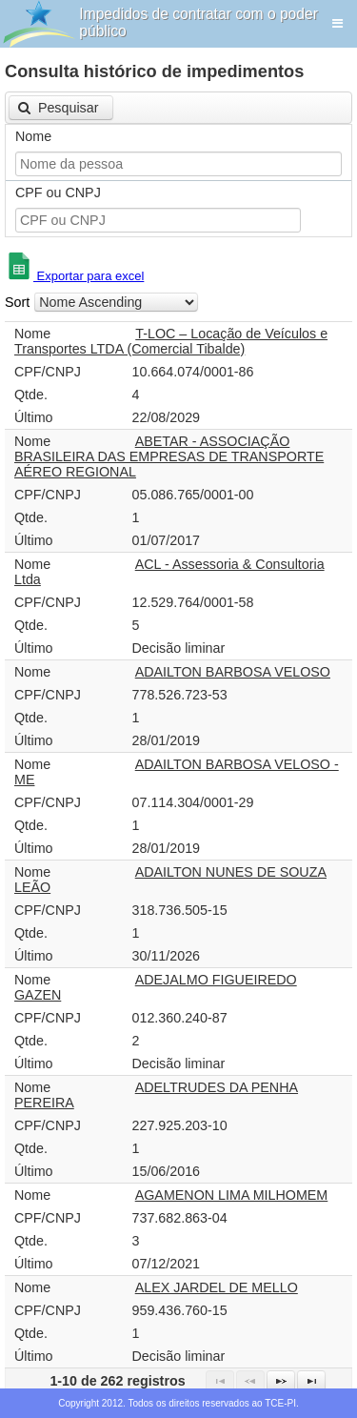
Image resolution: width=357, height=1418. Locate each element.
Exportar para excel (74, 276)
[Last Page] (311, 1380)
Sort (17, 302)
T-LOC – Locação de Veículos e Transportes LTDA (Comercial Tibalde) (170, 341)
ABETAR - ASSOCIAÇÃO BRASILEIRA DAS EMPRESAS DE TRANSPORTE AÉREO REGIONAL (169, 456)
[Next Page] (281, 1380)
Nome (33, 136)
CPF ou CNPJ (58, 192)
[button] (61, 108)
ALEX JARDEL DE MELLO (216, 1287)
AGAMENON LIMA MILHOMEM (231, 1195)
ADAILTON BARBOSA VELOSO (232, 671)
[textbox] (178, 164)
